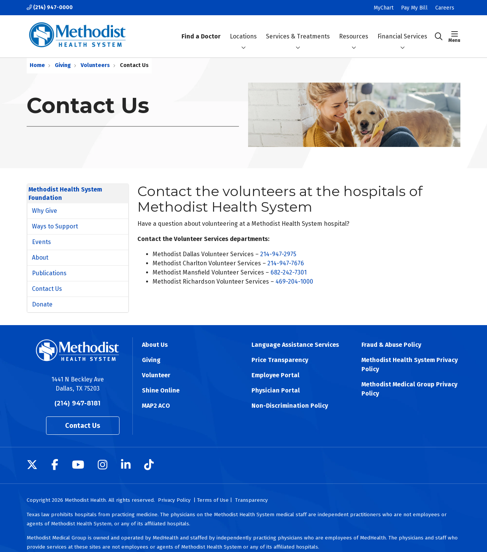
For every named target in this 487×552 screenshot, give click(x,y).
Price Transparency (279, 360)
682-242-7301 (289, 272)
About (40, 257)
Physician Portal (275, 390)
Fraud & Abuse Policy (391, 344)
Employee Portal (275, 375)
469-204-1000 (294, 281)
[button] (454, 36)
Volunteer (156, 375)
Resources (353, 29)
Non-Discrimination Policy (289, 405)
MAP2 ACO (156, 405)
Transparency (251, 500)
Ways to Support (55, 226)
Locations (243, 29)
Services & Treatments (297, 29)
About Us (155, 344)
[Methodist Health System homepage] (77, 36)
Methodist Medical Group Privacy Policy (409, 389)
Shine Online (161, 390)
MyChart (383, 8)
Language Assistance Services (295, 344)
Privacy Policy (174, 500)
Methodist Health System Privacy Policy (409, 364)
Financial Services (402, 29)
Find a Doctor (201, 30)
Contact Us (47, 288)
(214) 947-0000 (50, 7)
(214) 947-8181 (77, 403)
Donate (42, 304)
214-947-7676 (285, 263)
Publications (49, 273)
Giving (151, 360)
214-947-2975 (278, 254)
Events (41, 242)
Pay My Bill (414, 8)
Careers (444, 8)
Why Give (44, 210)
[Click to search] (438, 36)
